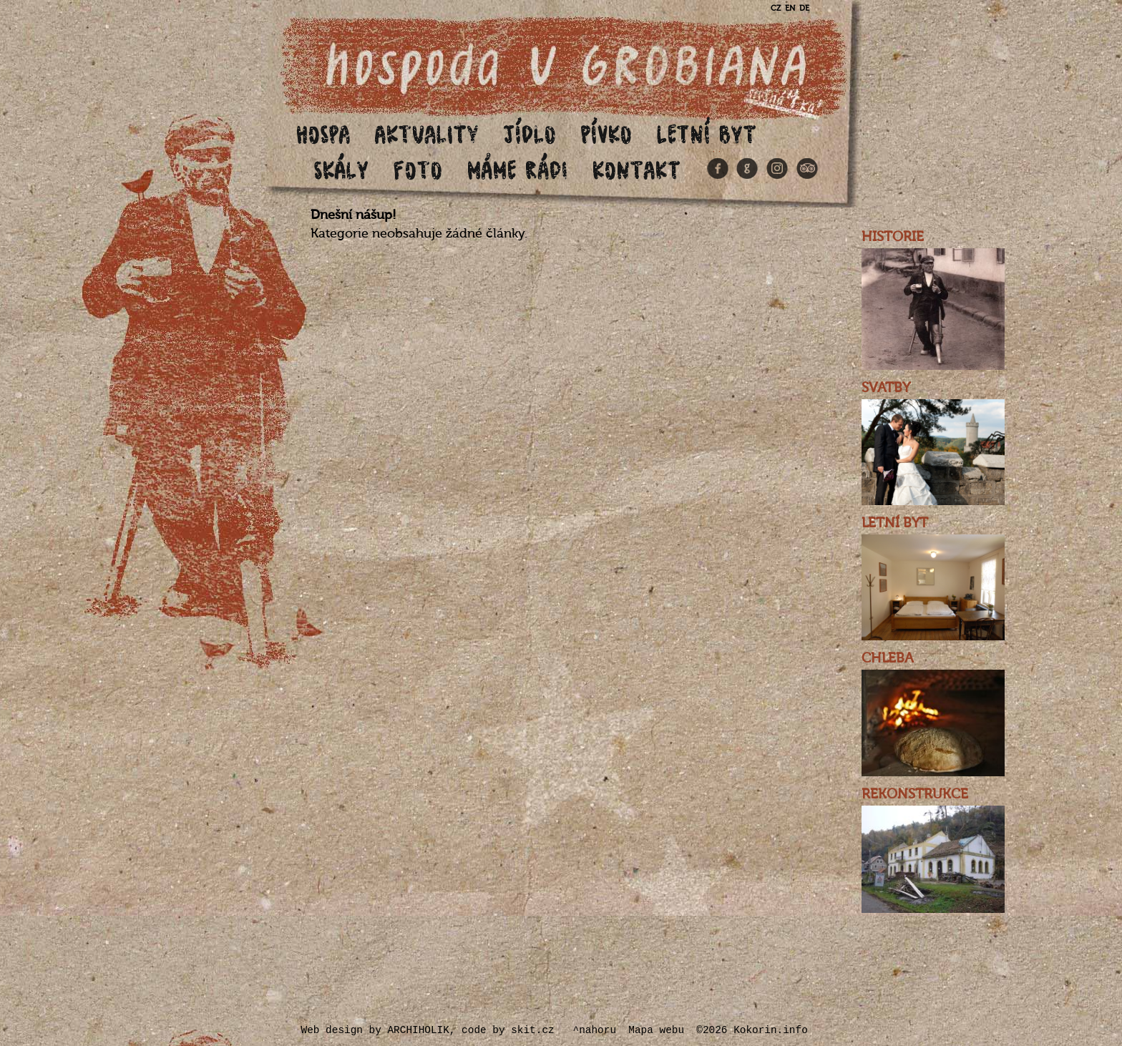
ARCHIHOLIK (418, 1030)
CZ (776, 8)
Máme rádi (517, 169)
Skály (341, 169)
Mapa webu (656, 1030)
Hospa (323, 133)
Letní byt (707, 133)
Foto (418, 169)
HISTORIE (893, 237)
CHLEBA (888, 658)
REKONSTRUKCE (915, 794)
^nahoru (594, 1030)
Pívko (607, 133)
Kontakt (636, 169)
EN (790, 8)
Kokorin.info (770, 1030)
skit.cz (532, 1030)
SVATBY (886, 388)
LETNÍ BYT (895, 523)
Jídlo (530, 133)
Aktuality (427, 133)
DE (804, 8)
